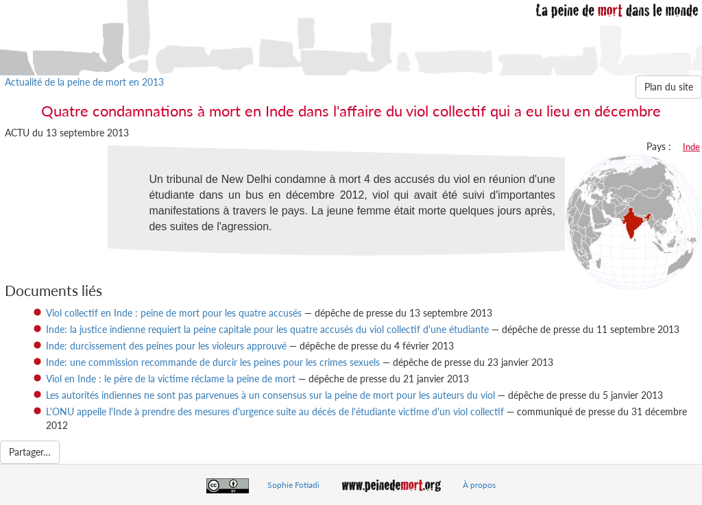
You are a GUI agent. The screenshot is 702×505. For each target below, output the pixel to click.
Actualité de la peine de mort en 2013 (84, 82)
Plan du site (668, 87)
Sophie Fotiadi (293, 485)
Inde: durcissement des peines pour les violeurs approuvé (166, 346)
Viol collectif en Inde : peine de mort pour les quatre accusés (174, 313)
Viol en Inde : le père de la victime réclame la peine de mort (170, 378)
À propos (479, 485)
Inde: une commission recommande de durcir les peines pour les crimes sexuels (213, 362)
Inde (691, 146)
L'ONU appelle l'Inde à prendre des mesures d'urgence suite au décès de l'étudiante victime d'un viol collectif (275, 411)
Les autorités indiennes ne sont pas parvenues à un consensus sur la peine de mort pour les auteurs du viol (270, 395)
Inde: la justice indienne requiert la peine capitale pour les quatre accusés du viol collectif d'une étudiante (267, 329)
